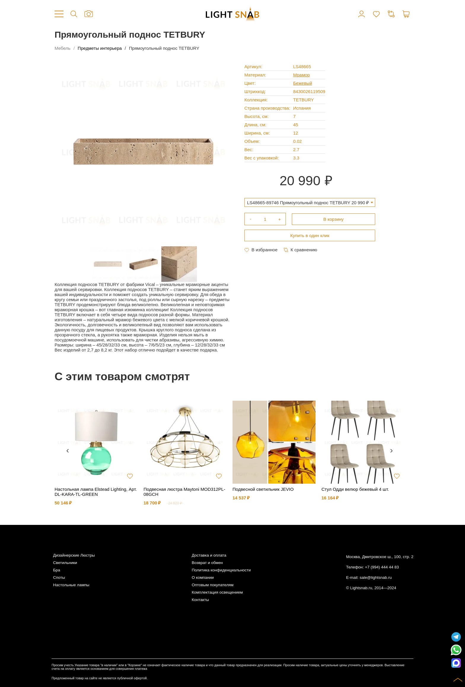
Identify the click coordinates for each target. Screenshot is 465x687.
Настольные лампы (71, 585)
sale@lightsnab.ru (376, 577)
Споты (59, 577)
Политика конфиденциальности (221, 570)
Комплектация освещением (217, 592)
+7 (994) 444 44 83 (382, 567)
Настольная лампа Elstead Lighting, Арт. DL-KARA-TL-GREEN (96, 492)
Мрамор (301, 74)
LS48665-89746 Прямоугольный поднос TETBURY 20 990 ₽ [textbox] (308, 202)
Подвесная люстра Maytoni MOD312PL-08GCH (184, 492)
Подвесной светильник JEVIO (263, 489)
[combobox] (309, 202)
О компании (203, 577)
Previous (67, 451)
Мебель (63, 48)
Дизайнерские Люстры (74, 555)
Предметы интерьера (100, 48)
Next (391, 451)
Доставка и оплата (209, 555)
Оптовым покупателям (212, 585)
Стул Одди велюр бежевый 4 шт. (355, 489)
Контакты (200, 599)
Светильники (65, 562)
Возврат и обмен (207, 562)
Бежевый (302, 83)
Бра (56, 570)
